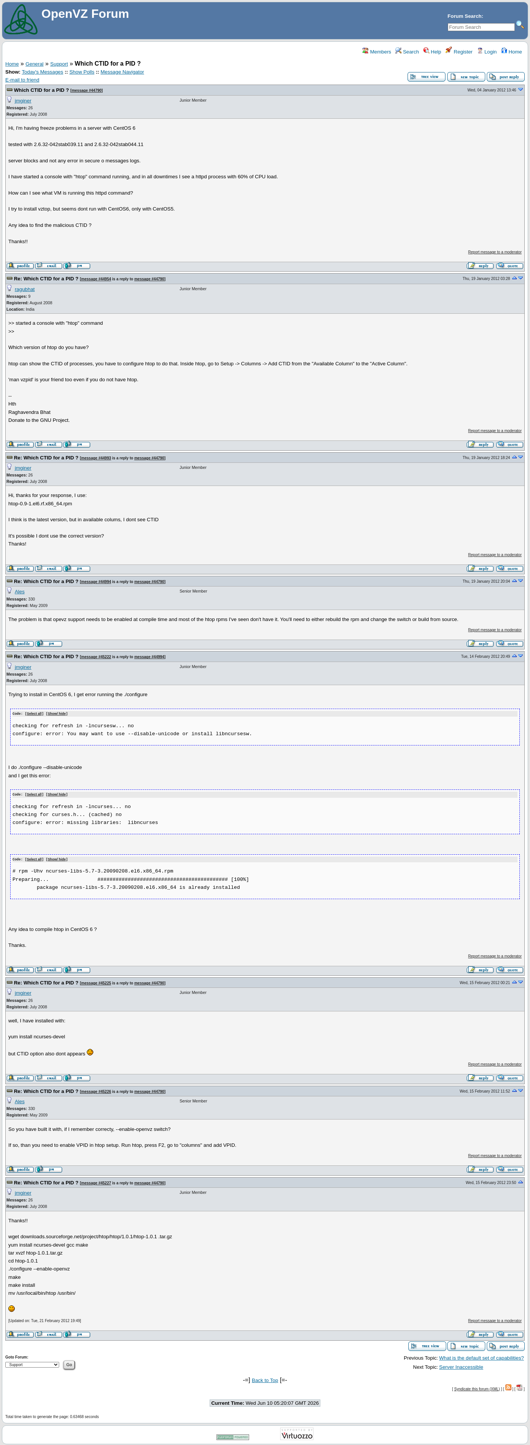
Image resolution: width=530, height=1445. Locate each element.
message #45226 (96, 1090)
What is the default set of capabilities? (481, 1357)
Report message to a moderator (495, 252)
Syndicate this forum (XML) (477, 1388)
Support (59, 64)
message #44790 (87, 90)
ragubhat (25, 289)
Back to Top (265, 1379)
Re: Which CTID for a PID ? (46, 278)
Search (407, 52)
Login (487, 52)
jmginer (23, 101)
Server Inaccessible (461, 1366)
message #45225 (96, 982)
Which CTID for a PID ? (41, 90)
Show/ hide (57, 713)
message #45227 (96, 1182)
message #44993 (96, 458)
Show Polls (81, 72)
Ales (20, 591)
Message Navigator (122, 72)
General (34, 64)
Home (511, 52)
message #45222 (96, 657)
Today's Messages (42, 72)
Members (376, 52)
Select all (34, 713)
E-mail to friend (22, 80)
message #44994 (96, 582)
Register (458, 52)
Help (432, 52)
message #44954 (96, 279)
